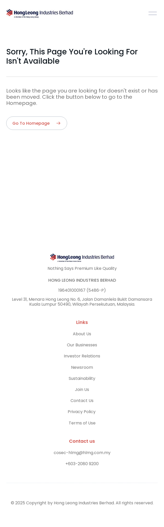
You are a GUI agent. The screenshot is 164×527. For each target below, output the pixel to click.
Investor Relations (82, 356)
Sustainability (82, 378)
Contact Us (82, 401)
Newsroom (82, 367)
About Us (82, 334)
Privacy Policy (82, 412)
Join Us (82, 389)
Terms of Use (82, 423)
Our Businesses (82, 345)
